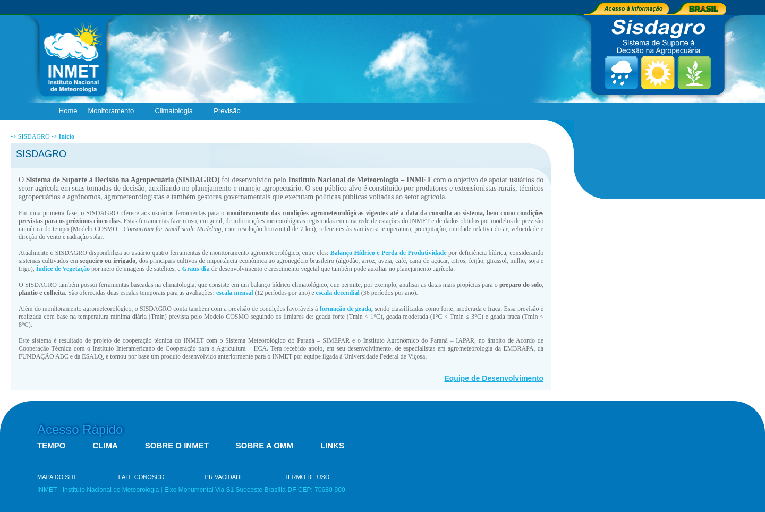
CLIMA (105, 445)
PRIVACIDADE (224, 477)
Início (66, 136)
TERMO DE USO (306, 477)
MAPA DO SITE (57, 477)
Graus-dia (196, 268)
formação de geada (345, 308)
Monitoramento (113, 111)
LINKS (332, 445)
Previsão (229, 111)
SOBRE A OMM (264, 445)
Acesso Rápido (80, 429)
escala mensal (234, 292)
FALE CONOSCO (141, 477)
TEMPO (51, 445)
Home (68, 111)
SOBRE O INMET (177, 445)
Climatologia (176, 111)
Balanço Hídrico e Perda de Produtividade (388, 253)
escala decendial (338, 292)
